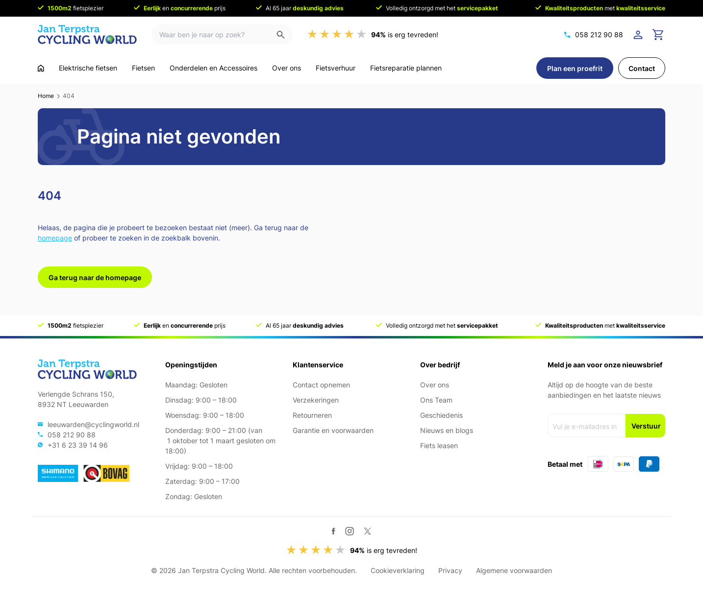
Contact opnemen (321, 385)
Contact (641, 68)
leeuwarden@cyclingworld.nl (93, 424)
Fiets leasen (439, 445)
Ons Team (436, 400)
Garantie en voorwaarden (333, 430)
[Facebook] (333, 531)
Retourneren (312, 415)
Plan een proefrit (575, 68)
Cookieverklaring (398, 570)
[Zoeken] (284, 34)
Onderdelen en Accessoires (213, 68)
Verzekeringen (316, 400)
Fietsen (143, 68)
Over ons (286, 68)
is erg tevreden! (404, 34)
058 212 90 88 (599, 34)
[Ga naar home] (41, 68)
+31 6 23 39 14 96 (78, 445)
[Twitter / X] (367, 531)
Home (46, 95)
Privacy (450, 570)
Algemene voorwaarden (514, 570)
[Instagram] (349, 531)
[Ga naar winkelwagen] (658, 35)
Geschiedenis (441, 415)
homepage (55, 238)
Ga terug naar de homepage (95, 277)
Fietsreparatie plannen (406, 68)
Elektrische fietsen (88, 68)
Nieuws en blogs (446, 430)
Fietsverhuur (335, 68)
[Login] (640, 35)
